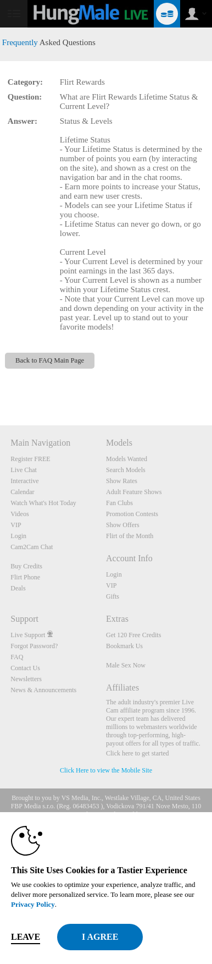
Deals (17, 588)
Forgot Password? (34, 646)
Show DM (0, 384)
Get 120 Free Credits (133, 635)
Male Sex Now (126, 665)
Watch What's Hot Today (43, 503)
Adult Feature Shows (133, 492)
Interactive (24, 481)
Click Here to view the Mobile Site (106, 770)
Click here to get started (137, 753)
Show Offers (123, 525)
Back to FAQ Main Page (49, 360)
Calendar (22, 492)
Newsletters (26, 679)
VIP (15, 525)
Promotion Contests (132, 514)
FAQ (16, 657)
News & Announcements (43, 690)
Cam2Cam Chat (31, 547)
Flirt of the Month (129, 536)
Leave (25, 936)
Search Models (126, 470)
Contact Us (25, 668)
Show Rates (121, 481)
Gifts (112, 596)
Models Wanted (126, 459)
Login (18, 536)
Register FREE (30, 459)
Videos (19, 514)
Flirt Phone (25, 577)
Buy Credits (26, 566)
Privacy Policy (33, 904)
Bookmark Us (124, 646)
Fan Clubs (119, 503)
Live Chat (23, 470)
